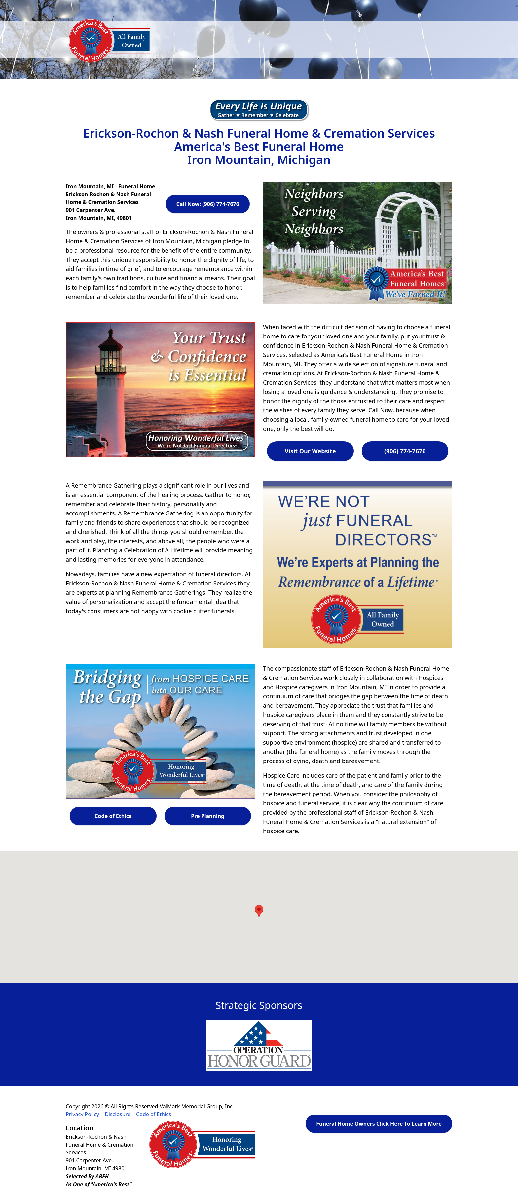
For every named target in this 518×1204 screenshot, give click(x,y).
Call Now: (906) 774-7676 (207, 204)
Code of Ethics (112, 816)
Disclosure (117, 1114)
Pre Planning (207, 816)
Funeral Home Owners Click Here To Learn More (379, 1123)
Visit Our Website (310, 451)
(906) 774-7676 (405, 451)
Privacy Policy (82, 1114)
